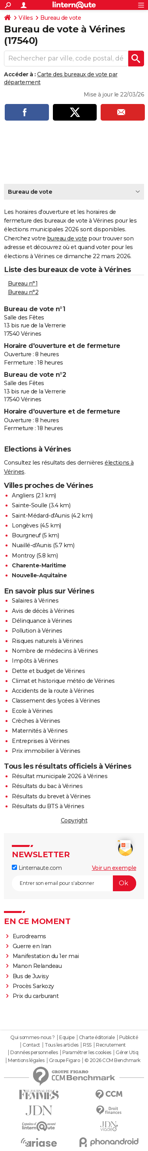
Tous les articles (62, 1045)
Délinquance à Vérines (42, 620)
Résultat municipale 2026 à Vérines (59, 776)
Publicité (128, 1037)
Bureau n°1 (22, 283)
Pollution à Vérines (37, 630)
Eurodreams (29, 936)
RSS (87, 1045)
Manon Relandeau (37, 966)
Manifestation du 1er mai (47, 956)
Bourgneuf (26, 535)
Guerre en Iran (32, 946)
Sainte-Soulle (29, 505)
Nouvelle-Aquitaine (39, 575)
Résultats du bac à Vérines (47, 786)
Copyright (74, 820)
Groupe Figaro (64, 1060)
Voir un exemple (114, 867)
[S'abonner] (74, 883)
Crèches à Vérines (36, 720)
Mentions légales (26, 1060)
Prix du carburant (36, 996)
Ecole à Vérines (32, 710)
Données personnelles (34, 1052)
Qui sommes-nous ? (32, 1037)
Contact (31, 1045)
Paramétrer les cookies (86, 1052)
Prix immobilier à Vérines (46, 750)
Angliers (23, 495)
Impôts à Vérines (35, 660)
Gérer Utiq (127, 1052)
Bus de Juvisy (31, 976)
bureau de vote (67, 238)
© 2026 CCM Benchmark (112, 1060)
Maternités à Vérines (39, 730)
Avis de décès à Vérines (43, 610)
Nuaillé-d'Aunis (32, 545)
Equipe (66, 1037)
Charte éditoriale (97, 1037)
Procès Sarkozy (33, 986)
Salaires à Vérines (35, 600)
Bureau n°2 (23, 292)
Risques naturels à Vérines (47, 640)
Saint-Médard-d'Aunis (40, 515)
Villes (26, 17)
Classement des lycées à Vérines (56, 700)
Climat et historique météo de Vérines (63, 680)
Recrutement (111, 1045)
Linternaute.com (37, 867)
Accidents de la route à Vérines (53, 690)
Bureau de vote (60, 17)
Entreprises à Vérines (41, 741)
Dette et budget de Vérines (48, 671)
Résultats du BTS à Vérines (48, 806)
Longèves (25, 525)
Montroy (23, 555)
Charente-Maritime (39, 565)
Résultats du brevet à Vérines (51, 796)
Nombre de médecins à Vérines (55, 650)
